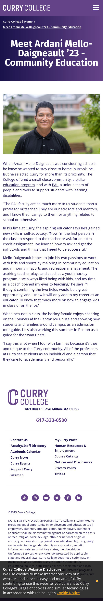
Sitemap (16, 475)
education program (19, 184)
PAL (55, 184)
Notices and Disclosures (73, 462)
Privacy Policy (65, 468)
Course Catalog (66, 456)
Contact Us (19, 440)
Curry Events (20, 463)
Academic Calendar (25, 451)
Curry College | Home (17, 21)
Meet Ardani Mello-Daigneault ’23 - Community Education (42, 27)
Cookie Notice (68, 592)
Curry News (19, 457)
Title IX (60, 474)
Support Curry (21, 469)
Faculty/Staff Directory (28, 446)
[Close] (97, 581)
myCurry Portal (67, 440)
